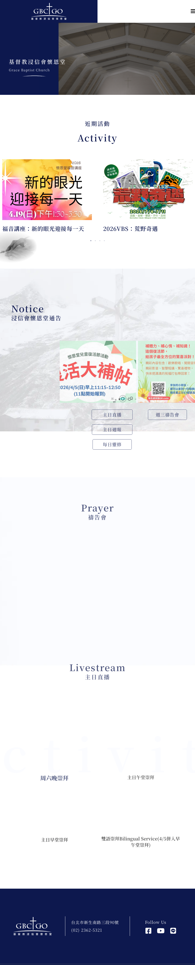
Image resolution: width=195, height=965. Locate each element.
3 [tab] (100, 241)
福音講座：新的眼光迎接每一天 (43, 228)
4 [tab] (104, 241)
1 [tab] (90, 241)
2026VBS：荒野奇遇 (130, 228)
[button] (146, 11)
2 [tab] (95, 241)
